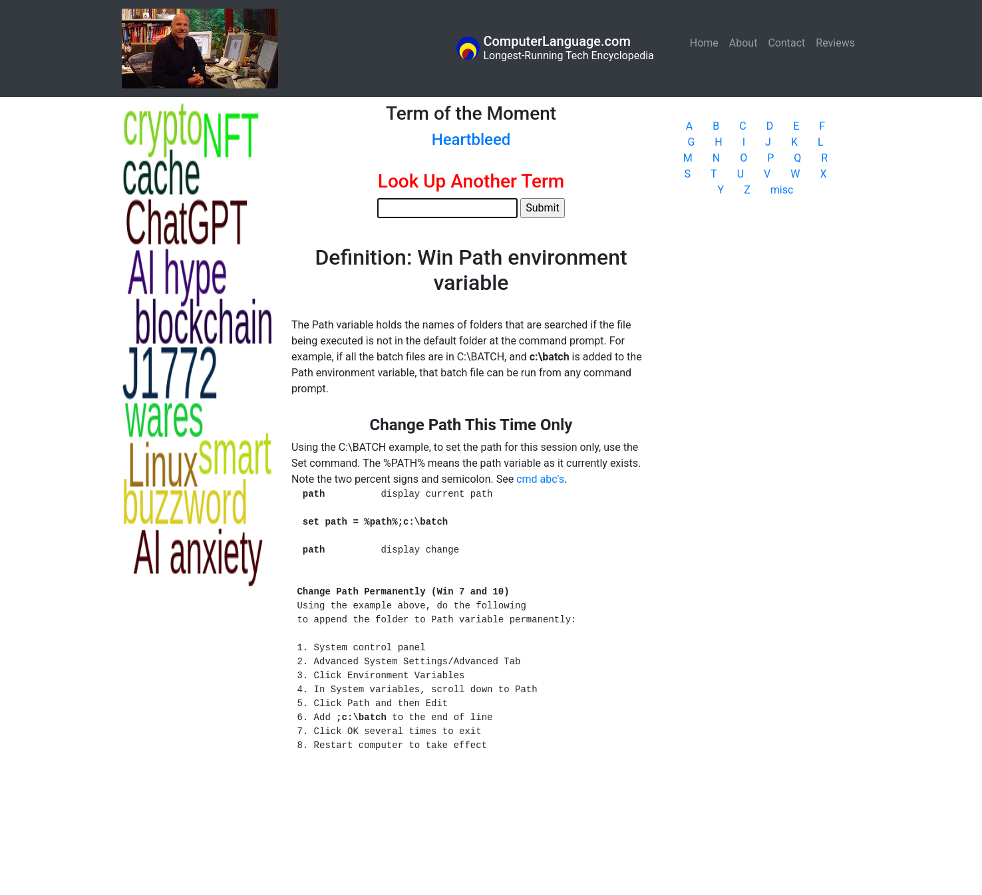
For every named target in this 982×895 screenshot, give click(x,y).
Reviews (835, 43)
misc (782, 190)
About (743, 43)
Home (707, 42)
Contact (786, 43)
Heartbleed (471, 139)
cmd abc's (540, 479)
